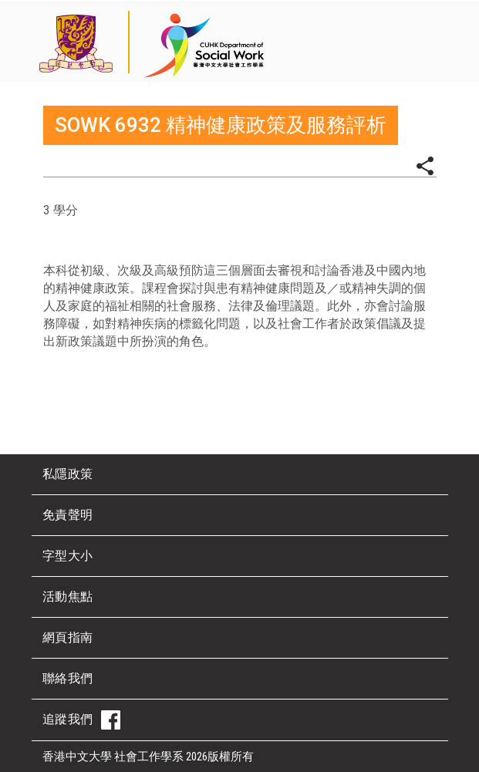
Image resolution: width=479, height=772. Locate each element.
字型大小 (67, 555)
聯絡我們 (67, 678)
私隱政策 (67, 474)
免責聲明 (67, 514)
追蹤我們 (81, 720)
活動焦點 (67, 596)
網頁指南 (67, 637)
